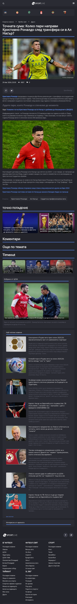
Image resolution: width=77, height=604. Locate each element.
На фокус (28, 592)
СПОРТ (51, 542)
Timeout (9, 255)
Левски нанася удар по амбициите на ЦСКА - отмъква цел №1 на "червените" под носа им (47, 475)
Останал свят (30, 568)
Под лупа (28, 586)
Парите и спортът (31, 589)
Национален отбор (9, 568)
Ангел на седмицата (10, 589)
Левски (5, 549)
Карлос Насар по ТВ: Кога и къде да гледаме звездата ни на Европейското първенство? (46, 496)
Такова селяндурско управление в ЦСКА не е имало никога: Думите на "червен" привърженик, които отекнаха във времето (49, 452)
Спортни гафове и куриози (12, 584)
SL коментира (30, 578)
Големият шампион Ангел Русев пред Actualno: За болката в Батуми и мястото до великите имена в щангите (19, 230)
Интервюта (29, 600)
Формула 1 (52, 560)
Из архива (29, 584)
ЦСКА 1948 (6, 558)
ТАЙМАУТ (7, 571)
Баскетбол (52, 558)
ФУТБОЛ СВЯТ (31, 542)
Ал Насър (34, 199)
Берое (5, 566)
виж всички (9, 516)
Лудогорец (6, 555)
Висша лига (29, 549)
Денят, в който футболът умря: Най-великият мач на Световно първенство (55, 230)
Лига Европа (29, 566)
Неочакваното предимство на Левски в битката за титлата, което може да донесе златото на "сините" (49, 429)
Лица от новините (9, 578)
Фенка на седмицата (10, 586)
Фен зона (6, 592)
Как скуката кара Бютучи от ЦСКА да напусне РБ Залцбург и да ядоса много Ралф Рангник (34, 318)
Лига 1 (27, 560)
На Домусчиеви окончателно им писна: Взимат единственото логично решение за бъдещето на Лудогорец (48, 382)
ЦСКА (4, 552)
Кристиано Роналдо (10, 96)
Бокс (50, 549)
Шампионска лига (31, 563)
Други (5, 594)
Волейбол (51, 555)
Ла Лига (28, 552)
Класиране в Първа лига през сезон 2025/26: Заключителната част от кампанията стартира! (47, 338)
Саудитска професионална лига (53, 199)
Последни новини (9, 547)
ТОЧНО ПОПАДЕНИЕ (15, 208)
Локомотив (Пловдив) (10, 560)
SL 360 (28, 571)
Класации (28, 597)
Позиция (28, 581)
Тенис (50, 552)
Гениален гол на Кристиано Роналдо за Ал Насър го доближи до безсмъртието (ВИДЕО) (40, 110)
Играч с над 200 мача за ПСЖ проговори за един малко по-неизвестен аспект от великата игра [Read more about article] (37, 270)
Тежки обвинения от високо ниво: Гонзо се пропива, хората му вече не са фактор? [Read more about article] (13, 270)
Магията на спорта (9, 581)
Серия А (28, 555)
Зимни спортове (54, 563)
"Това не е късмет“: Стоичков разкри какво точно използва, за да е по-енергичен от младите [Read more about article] (61, 270)
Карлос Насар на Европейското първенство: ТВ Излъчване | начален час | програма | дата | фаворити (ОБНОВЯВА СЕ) (47, 405)
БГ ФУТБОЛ (7, 542)
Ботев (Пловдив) (8, 563)
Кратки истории (31, 594)
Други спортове (54, 566)
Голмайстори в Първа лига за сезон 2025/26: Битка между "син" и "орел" (46, 360)
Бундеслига (29, 558)
